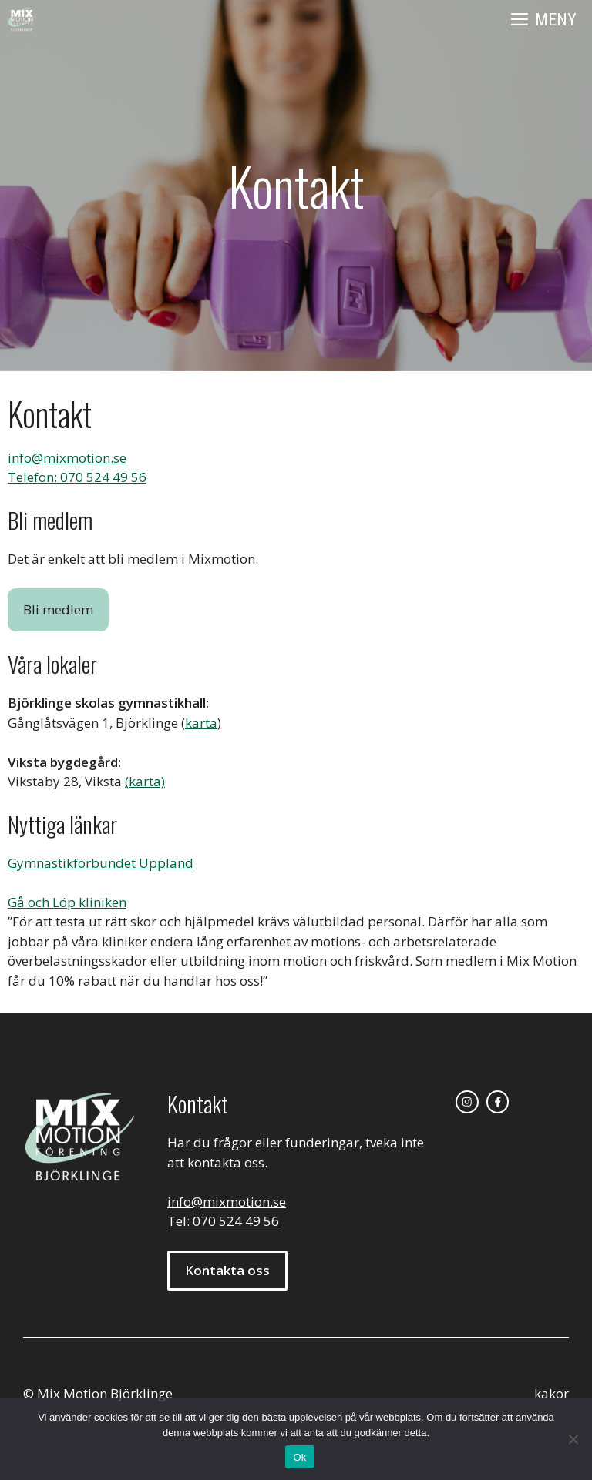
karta (201, 723)
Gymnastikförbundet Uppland (100, 863)
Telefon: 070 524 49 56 (77, 477)
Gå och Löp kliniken (67, 902)
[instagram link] (467, 1101)
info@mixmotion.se (67, 458)
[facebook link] (498, 1101)
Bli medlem (58, 609)
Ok (299, 1457)
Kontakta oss (227, 1270)
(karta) (145, 781)
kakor (551, 1393)
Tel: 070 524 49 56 (223, 1221)
